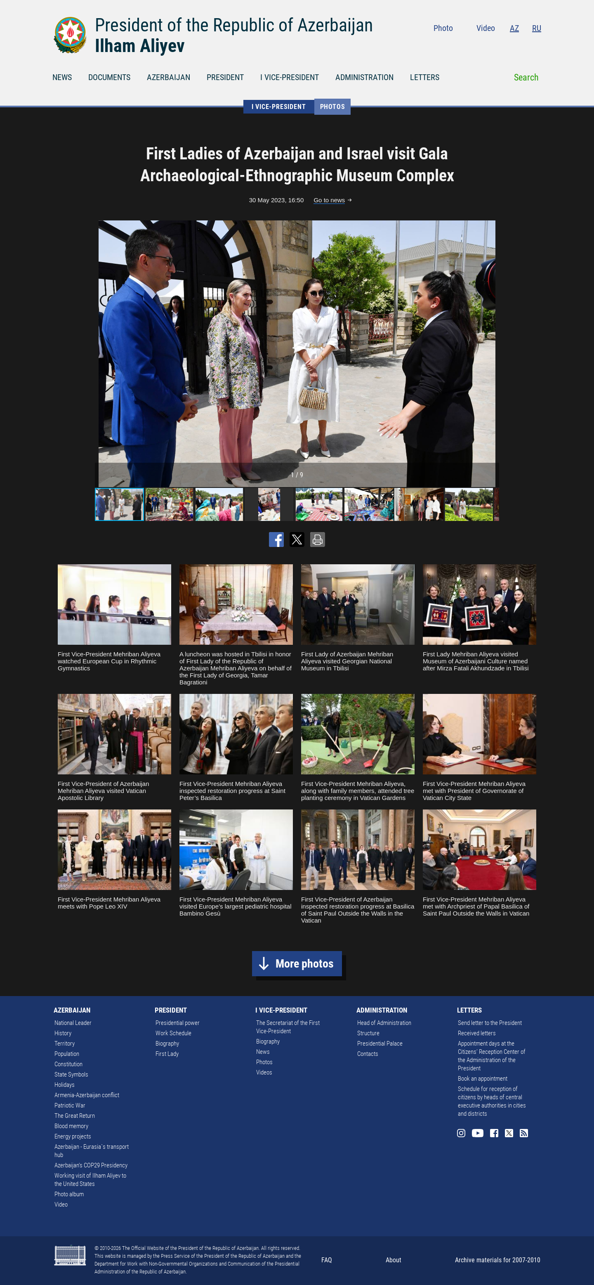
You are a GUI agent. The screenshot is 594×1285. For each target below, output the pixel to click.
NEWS (62, 77)
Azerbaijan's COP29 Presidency (90, 1165)
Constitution (68, 1064)
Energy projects (72, 1136)
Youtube (487, 45)
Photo (443, 28)
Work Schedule (173, 1033)
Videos (264, 1072)
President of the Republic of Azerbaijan (234, 25)
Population (66, 1054)
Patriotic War (69, 1105)
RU (536, 28)
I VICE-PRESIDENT (289, 77)
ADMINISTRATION (364, 77)
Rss (536, 45)
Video (485, 28)
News (263, 1051)
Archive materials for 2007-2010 (497, 1260)
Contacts (367, 1054)
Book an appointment (482, 1078)
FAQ (326, 1260)
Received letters (477, 1033)
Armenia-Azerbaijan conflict (86, 1095)
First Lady (167, 1054)
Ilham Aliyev (140, 46)
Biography (167, 1043)
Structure (368, 1033)
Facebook (504, 45)
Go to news (329, 200)
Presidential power (178, 1023)
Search (526, 77)
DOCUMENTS (109, 77)
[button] (491, 353)
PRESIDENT (225, 77)
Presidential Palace (380, 1043)
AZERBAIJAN (168, 77)
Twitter (520, 45)
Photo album (69, 1194)
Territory (64, 1043)
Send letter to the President (490, 1023)
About (393, 1260)
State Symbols (71, 1074)
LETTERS (424, 77)
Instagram (469, 45)
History (62, 1033)
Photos (332, 107)
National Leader (73, 1023)
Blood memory (71, 1126)
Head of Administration (384, 1023)
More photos (305, 963)
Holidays (64, 1085)
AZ (514, 28)
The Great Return (74, 1115)
